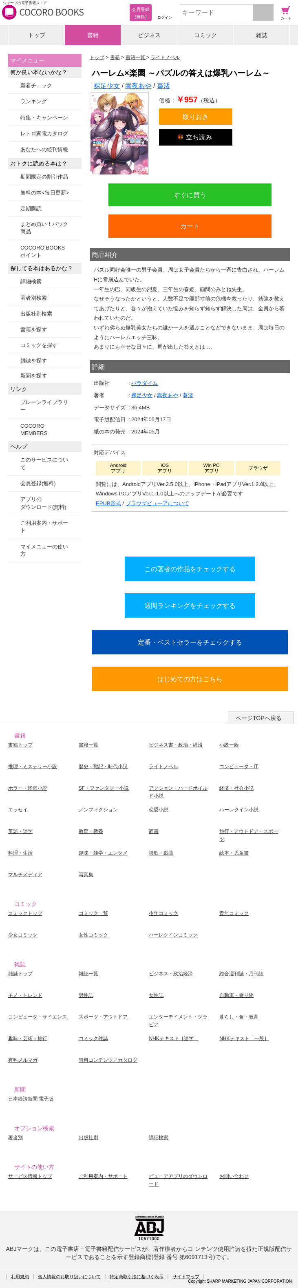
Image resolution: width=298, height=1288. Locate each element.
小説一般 (229, 745)
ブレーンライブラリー (44, 406)
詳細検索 (31, 281)
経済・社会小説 (236, 788)
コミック (205, 35)
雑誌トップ (20, 973)
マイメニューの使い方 (44, 550)
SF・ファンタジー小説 (104, 788)
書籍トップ (20, 745)
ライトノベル (163, 766)
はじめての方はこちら (190, 679)
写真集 (86, 874)
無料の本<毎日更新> (44, 193)
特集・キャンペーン (44, 118)
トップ (36, 35)
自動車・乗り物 (236, 995)
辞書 (154, 831)
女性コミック (93, 935)
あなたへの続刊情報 (44, 149)
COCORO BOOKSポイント (42, 251)
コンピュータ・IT (238, 766)
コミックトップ (25, 913)
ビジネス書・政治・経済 (176, 745)
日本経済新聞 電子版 (30, 1099)
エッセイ (18, 810)
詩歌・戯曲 (161, 853)
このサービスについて (44, 463)
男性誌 (86, 995)
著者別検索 (33, 298)
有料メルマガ (23, 1060)
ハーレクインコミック (173, 935)
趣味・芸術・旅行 (27, 1038)
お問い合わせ (234, 1176)
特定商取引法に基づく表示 (136, 1276)
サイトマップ (185, 1276)
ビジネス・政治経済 (171, 973)
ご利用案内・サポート (44, 526)
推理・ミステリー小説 (32, 766)
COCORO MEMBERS (33, 429)
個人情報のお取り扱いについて (69, 1276)
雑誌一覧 (88, 973)
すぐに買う (190, 195)
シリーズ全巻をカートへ (190, 532)
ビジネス (149, 35)
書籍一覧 (88, 745)
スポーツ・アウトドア (103, 1017)
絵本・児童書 (234, 853)
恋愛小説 (158, 810)
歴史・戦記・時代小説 (103, 766)
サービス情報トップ (30, 1176)
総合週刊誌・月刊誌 (241, 973)
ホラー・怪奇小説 (27, 788)
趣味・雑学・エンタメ (103, 853)
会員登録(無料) (38, 483)
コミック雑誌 (93, 1038)
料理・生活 (20, 853)
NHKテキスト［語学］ (173, 1038)
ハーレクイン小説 (238, 810)
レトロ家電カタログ (44, 133)
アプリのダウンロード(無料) (43, 503)
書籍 (93, 35)
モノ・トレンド (25, 995)
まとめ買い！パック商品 (44, 227)
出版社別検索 (36, 314)
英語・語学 (20, 831)
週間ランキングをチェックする (190, 605)
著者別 (15, 1137)
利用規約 (20, 1276)
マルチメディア (25, 874)
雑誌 (261, 35)
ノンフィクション (98, 810)
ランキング (33, 101)
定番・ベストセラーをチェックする (190, 642)
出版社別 (88, 1137)
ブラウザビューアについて (157, 503)
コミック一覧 (93, 913)
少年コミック (163, 913)
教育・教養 (91, 831)
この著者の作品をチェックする (190, 568)
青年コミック (234, 913)
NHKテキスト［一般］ (244, 1038)
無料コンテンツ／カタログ (108, 1060)
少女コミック (23, 935)
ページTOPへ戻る (259, 718)
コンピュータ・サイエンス (37, 1017)
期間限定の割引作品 (44, 177)
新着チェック (36, 85)
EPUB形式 (108, 503)
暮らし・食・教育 (238, 1017)
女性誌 (156, 995)
